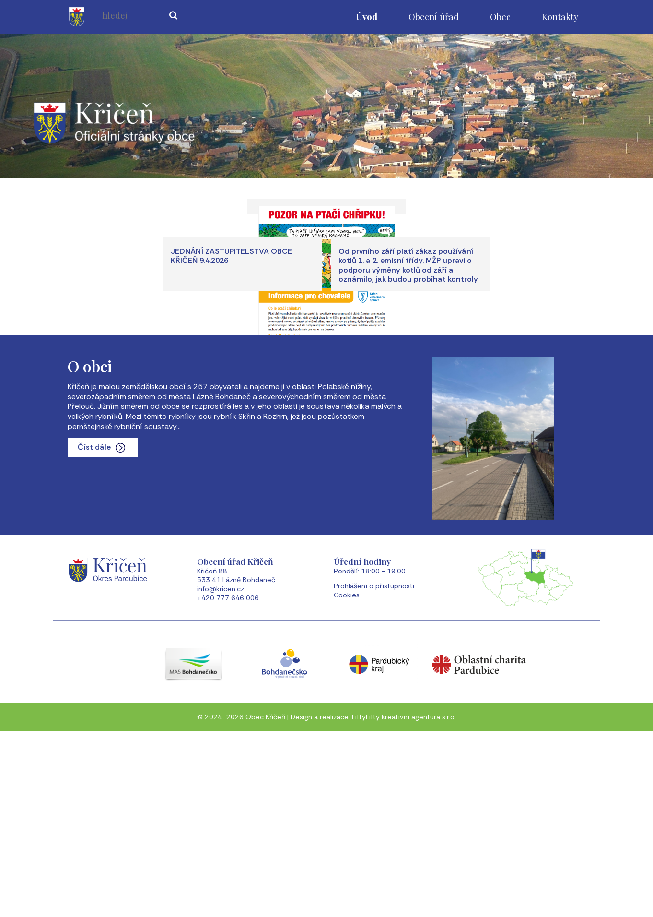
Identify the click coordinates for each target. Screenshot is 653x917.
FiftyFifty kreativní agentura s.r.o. (404, 905)
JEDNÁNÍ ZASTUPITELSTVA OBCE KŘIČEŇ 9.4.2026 (231, 443)
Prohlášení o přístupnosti (374, 774)
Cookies (347, 783)
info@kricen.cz (220, 777)
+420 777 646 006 (228, 786)
